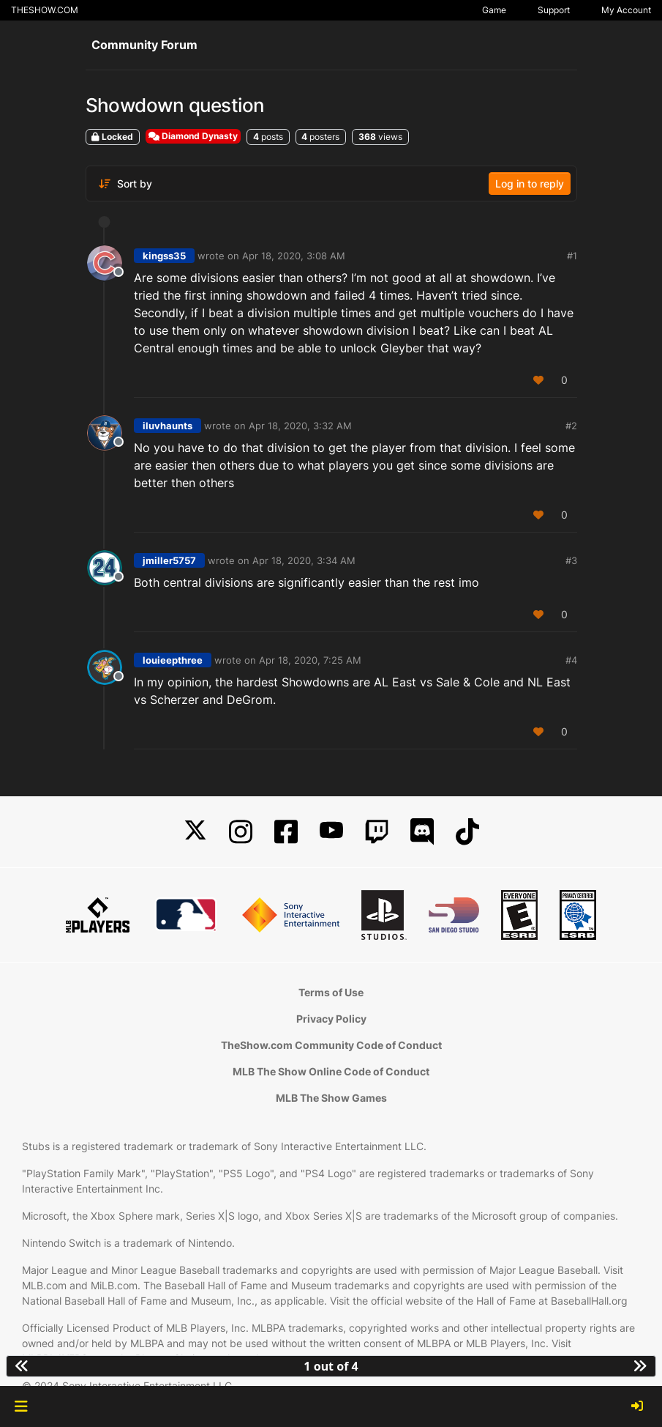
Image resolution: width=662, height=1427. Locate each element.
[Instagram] (240, 831)
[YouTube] (331, 831)
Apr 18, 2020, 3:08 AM (293, 256)
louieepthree (173, 660)
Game (494, 9)
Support (554, 9)
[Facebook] (286, 831)
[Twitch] (376, 831)
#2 (571, 425)
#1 (572, 256)
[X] (195, 831)
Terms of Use (331, 992)
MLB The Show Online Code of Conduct (331, 1071)
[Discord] (422, 831)
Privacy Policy (331, 1018)
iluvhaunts (167, 425)
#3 (571, 560)
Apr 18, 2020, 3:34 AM (304, 560)
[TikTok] (467, 831)
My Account (626, 9)
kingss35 (164, 256)
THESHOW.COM (44, 9)
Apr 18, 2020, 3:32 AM (300, 425)
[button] (21, 1406)
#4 (571, 660)
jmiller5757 (169, 560)
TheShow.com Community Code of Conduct (331, 1045)
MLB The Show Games (331, 1097)
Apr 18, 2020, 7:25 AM (310, 660)
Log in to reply (529, 183)
